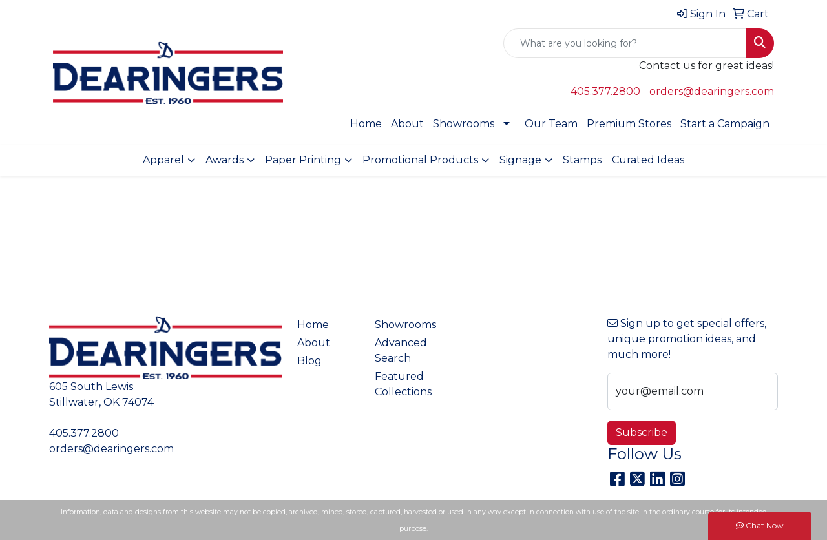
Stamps (582, 160)
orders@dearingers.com (711, 91)
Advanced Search (401, 350)
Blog (309, 361)
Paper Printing (303, 160)
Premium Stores (629, 124)
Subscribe (641, 432)
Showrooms (463, 124)
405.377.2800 (605, 91)
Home (366, 124)
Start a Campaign (724, 124)
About (407, 124)
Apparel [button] (163, 160)
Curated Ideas (648, 160)
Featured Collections (403, 384)
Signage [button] (520, 160)
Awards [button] (224, 160)
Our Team (551, 124)
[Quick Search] (625, 43)
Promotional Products (420, 160)
